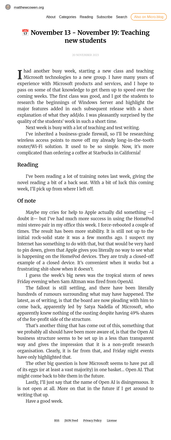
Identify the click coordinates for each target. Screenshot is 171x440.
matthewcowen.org (29, 7)
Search (121, 17)
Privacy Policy (92, 420)
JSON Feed (71, 420)
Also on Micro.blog (148, 17)
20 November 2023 (85, 55)
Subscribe (104, 17)
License (112, 420)
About (50, 17)
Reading (86, 17)
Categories (67, 17)
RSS (56, 420)
